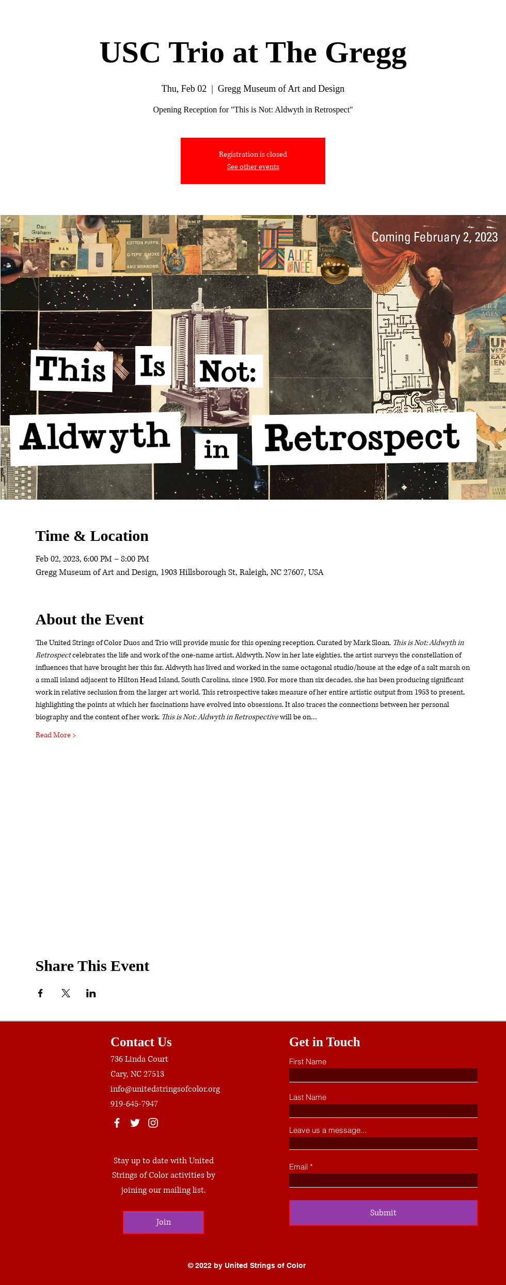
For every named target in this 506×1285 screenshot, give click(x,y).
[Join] (163, 1222)
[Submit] (383, 1213)
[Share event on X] (66, 993)
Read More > (56, 735)
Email (298, 1167)
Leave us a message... (328, 1130)
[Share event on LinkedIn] (91, 993)
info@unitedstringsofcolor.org (165, 1089)
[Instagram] (153, 1122)
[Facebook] (116, 1122)
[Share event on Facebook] (40, 993)
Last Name (307, 1097)
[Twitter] (135, 1122)
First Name (307, 1061)
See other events (253, 167)
